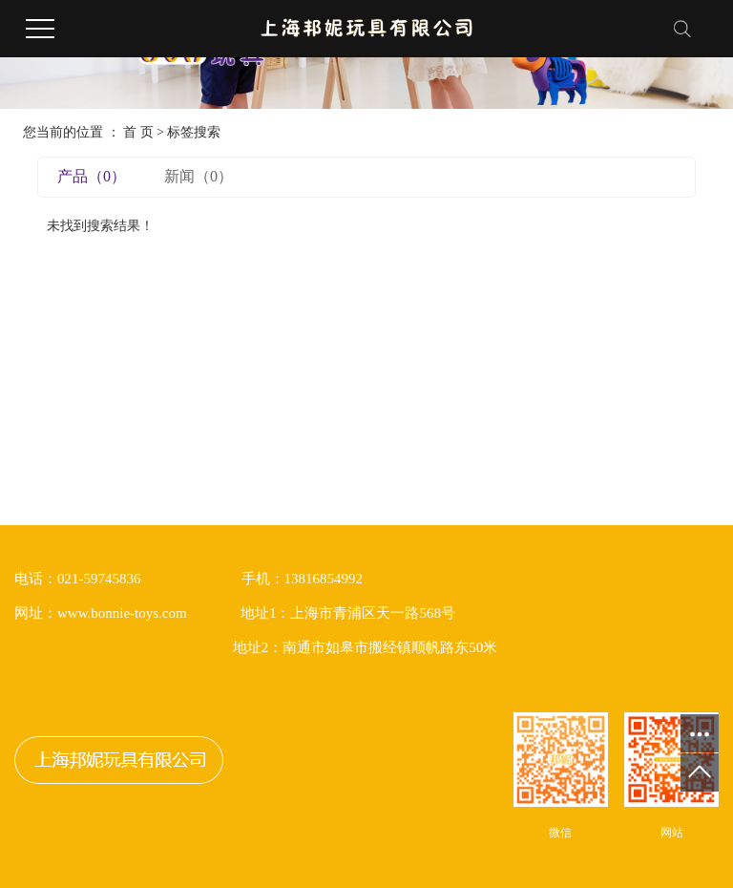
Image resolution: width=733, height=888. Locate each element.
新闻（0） (198, 176)
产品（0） (91, 176)
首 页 (138, 132)
